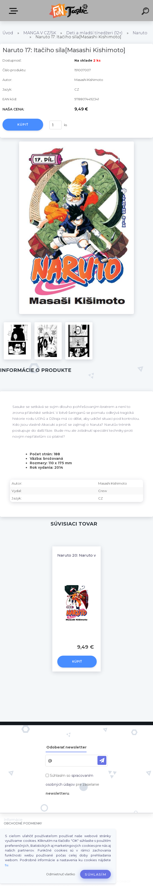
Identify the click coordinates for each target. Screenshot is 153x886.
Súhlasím (95, 874)
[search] (146, 12)
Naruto (140, 33)
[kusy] (55, 125)
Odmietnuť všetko (60, 874)
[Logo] (69, 10)
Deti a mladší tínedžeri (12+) (94, 33)
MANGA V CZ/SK (39, 33)
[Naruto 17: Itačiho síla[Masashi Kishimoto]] (76, 143)
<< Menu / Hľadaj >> (14, 11)
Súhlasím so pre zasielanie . (72, 784)
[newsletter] (101, 760)
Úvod (7, 33)
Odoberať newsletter (66, 747)
